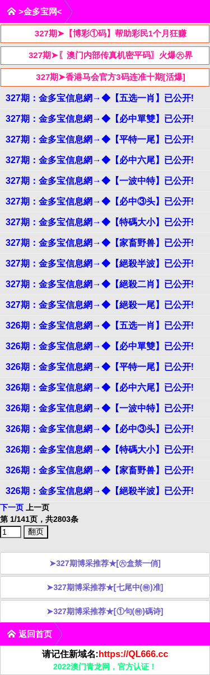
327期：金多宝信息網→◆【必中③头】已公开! (100, 201)
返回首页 (29, 633)
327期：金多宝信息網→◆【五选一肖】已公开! (100, 98)
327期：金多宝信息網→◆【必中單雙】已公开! (100, 118)
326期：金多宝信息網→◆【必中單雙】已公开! (100, 346)
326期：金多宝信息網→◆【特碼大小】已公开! (100, 449)
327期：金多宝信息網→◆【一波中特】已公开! (100, 181)
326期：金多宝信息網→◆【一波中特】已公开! (100, 408)
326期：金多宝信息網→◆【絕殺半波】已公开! (100, 491)
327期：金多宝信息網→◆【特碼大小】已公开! (100, 222)
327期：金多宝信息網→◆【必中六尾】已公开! (100, 160)
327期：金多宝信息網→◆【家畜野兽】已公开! (100, 243)
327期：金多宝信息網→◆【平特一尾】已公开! (100, 139)
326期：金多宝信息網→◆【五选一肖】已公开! (100, 325)
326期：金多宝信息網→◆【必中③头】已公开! (100, 429)
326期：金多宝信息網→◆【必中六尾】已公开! (100, 387)
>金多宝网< (34, 11)
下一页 (12, 507)
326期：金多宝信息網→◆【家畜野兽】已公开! (100, 470)
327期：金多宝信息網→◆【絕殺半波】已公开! (100, 263)
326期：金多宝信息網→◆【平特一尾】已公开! (100, 367)
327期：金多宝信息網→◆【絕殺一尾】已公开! (100, 305)
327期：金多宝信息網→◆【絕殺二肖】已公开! (100, 284)
